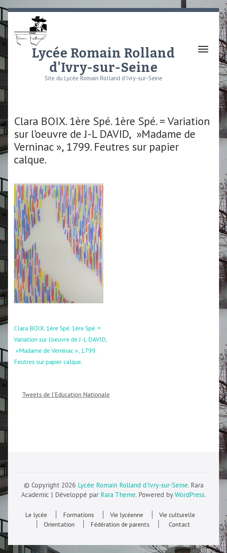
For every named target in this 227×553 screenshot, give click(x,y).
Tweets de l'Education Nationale (66, 394)
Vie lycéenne (126, 515)
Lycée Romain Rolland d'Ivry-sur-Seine (103, 60)
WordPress (190, 494)
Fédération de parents (120, 524)
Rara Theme (118, 494)
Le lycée (36, 515)
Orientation (59, 524)
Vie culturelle (177, 515)
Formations (78, 515)
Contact (178, 524)
